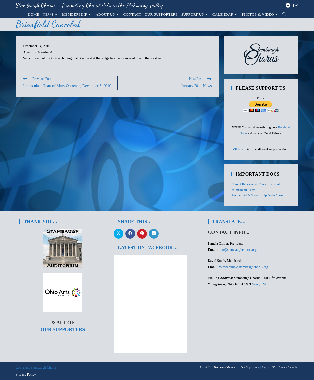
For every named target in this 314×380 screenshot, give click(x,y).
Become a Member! (226, 367)
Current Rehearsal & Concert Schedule (256, 184)
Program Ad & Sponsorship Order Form (257, 195)
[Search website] (284, 14)
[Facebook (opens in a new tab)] (288, 5)
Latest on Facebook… (148, 247)
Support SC (269, 367)
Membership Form (243, 189)
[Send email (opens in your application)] (295, 5)
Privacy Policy (26, 374)
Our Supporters (62, 329)
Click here (239, 149)
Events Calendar (288, 367)
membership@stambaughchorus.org (243, 267)
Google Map (260, 284)
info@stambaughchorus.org (238, 250)
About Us (205, 367)
